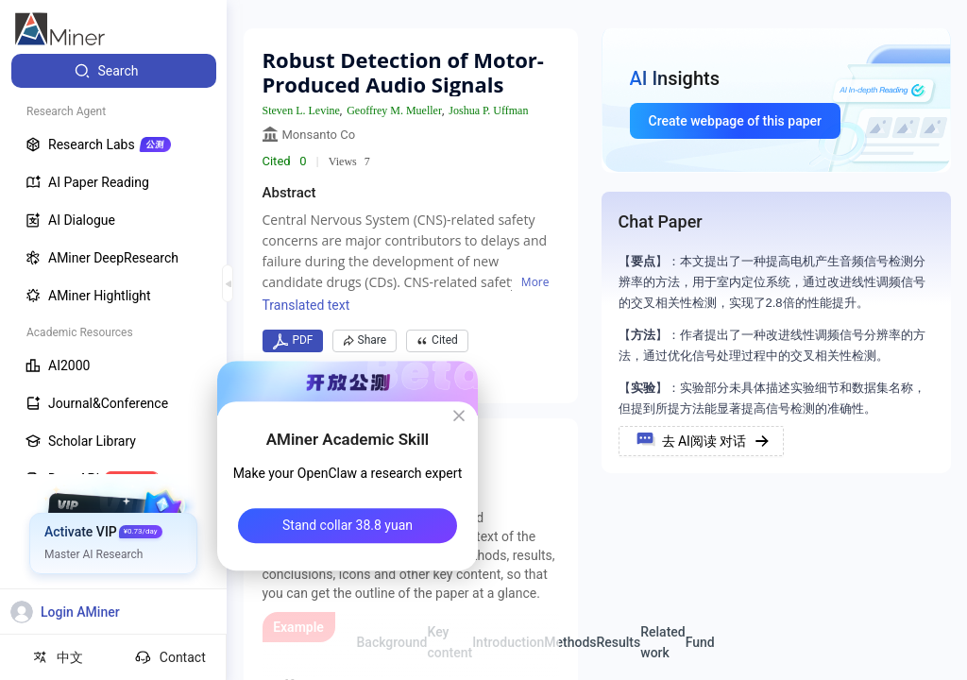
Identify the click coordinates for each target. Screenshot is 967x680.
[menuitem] (113, 71)
